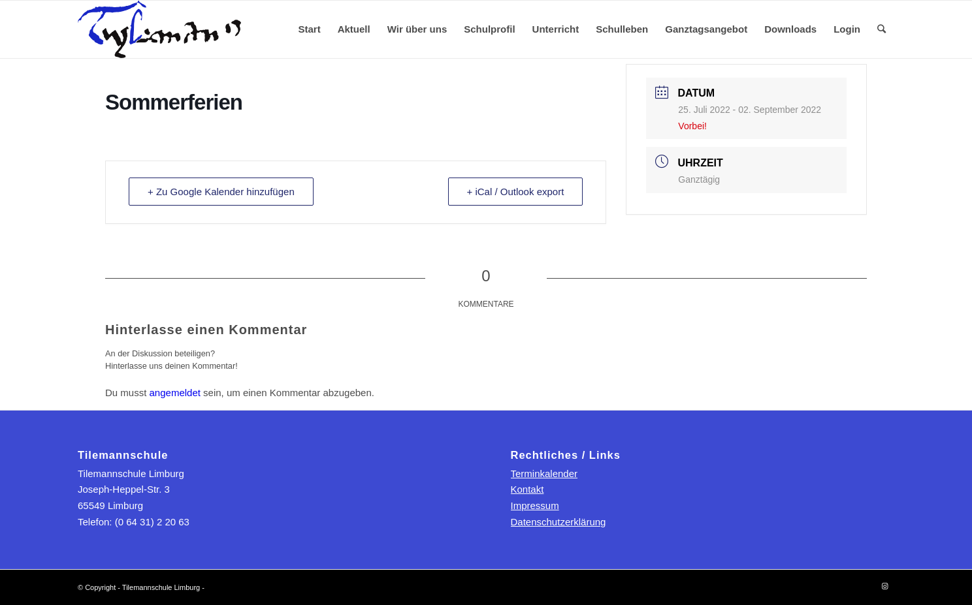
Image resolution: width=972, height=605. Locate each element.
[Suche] (881, 29)
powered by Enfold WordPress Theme (266, 587)
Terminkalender (544, 473)
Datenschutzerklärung (558, 521)
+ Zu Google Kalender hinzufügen (221, 191)
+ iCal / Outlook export (515, 191)
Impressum (535, 505)
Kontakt (527, 489)
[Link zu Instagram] (884, 586)
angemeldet (175, 392)
